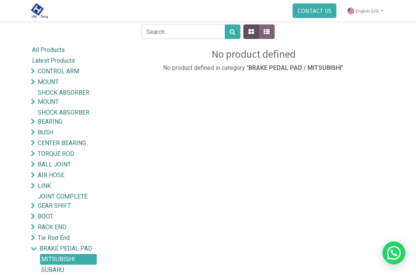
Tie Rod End (54, 237)
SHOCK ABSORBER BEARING (64, 117)
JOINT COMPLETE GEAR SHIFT (63, 201)
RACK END (52, 227)
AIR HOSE (51, 175)
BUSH (45, 132)
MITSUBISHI (58, 259)
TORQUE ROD (56, 153)
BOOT (45, 216)
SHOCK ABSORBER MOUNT (64, 97)
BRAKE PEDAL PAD (66, 248)
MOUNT (48, 82)
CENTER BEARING (62, 143)
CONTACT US (314, 11)
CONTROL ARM (58, 71)
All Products (48, 49)
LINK (44, 185)
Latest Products (53, 60)
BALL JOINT (54, 164)
